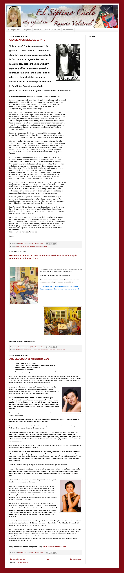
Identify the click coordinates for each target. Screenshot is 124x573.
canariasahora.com (52, 30)
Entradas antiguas (75, 559)
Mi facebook (68, 30)
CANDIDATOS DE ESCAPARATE (27, 40)
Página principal (13, 30)
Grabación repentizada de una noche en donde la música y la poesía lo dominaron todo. (41, 349)
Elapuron (37, 30)
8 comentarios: (39, 552)
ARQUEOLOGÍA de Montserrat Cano (29, 359)
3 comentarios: (39, 347)
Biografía (27, 30)
